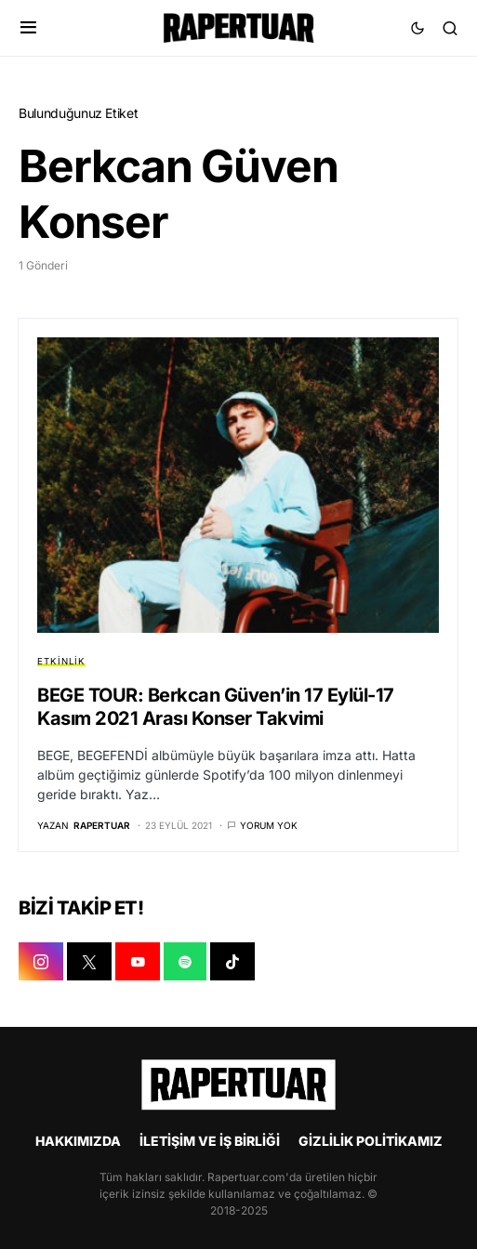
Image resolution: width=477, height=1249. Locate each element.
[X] (89, 961)
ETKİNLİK (61, 661)
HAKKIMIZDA (78, 1141)
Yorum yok (269, 825)
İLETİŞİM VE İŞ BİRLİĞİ (209, 1141)
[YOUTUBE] (137, 961)
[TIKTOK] (232, 961)
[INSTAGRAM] (41, 961)
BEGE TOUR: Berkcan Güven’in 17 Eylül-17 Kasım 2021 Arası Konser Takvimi (215, 707)
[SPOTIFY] (185, 961)
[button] (28, 28)
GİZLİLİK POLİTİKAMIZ (370, 1141)
